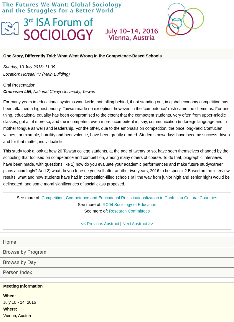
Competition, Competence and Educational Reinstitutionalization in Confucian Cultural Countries (129, 197)
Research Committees (129, 211)
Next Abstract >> (138, 223)
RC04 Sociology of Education (129, 204)
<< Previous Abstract (100, 223)
